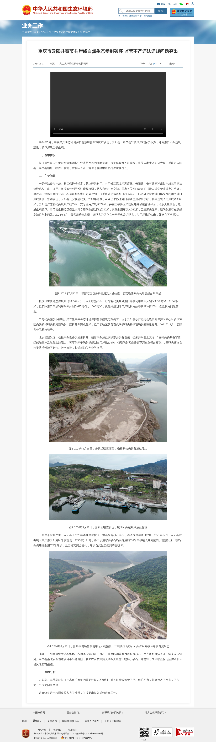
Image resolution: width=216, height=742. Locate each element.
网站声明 (42, 730)
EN (175, 4)
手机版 (144, 734)
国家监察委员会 (70, 721)
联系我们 (72, 730)
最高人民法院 (92, 721)
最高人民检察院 (112, 721)
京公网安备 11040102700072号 (76, 738)
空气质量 (148, 16)
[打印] (172, 63)
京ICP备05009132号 (94, 733)
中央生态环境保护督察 (66, 32)
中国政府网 (39, 712)
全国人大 (37, 721)
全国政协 (52, 721)
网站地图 (57, 730)
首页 (36, 32)
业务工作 (46, 32)
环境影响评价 (135, 16)
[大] (150, 63)
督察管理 (85, 32)
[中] (155, 63)
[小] (161, 63)
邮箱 (161, 4)
